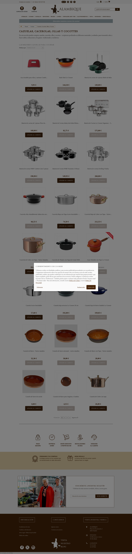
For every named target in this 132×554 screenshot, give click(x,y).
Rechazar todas (81, 287)
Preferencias (40, 287)
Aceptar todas (91, 287)
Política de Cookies (74, 281)
